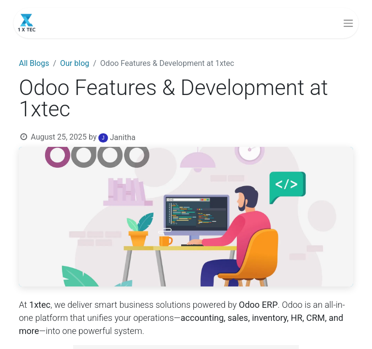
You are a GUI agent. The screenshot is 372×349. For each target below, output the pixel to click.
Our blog (74, 63)
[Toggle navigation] (348, 23)
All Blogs (34, 63)
